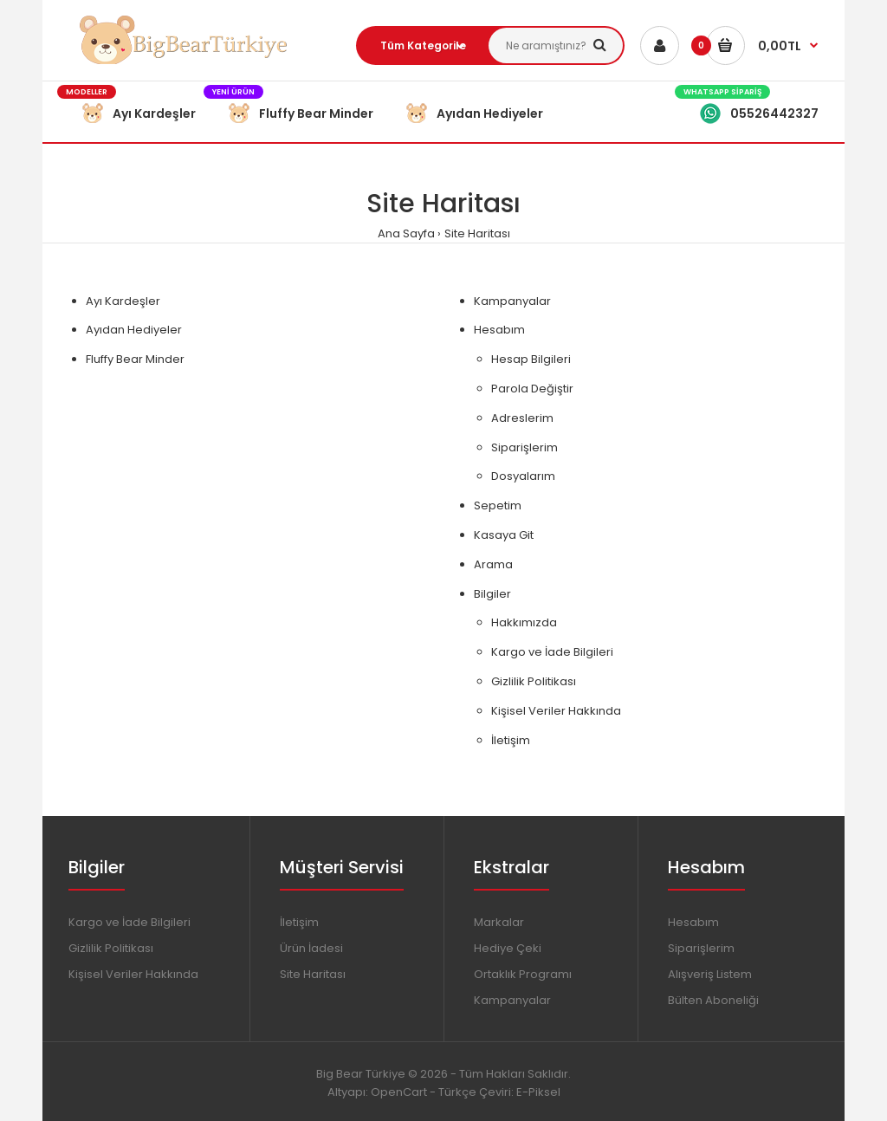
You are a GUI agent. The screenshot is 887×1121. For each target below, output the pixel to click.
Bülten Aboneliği (713, 1000)
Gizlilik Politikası (533, 681)
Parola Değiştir (532, 388)
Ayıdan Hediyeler (134, 329)
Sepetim (497, 505)
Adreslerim (522, 418)
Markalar (499, 922)
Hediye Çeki (507, 948)
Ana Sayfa (406, 233)
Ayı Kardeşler (123, 301)
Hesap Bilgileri (531, 359)
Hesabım (499, 329)
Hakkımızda (524, 622)
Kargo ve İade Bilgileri (552, 652)
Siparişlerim (524, 447)
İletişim (510, 740)
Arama (493, 564)
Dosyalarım (523, 476)
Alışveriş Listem (710, 974)
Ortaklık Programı (523, 974)
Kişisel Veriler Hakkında (556, 711)
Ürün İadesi (311, 948)
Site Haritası (477, 233)
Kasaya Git (504, 535)
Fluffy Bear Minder (135, 359)
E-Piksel (538, 1092)
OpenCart (399, 1092)
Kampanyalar (512, 301)
